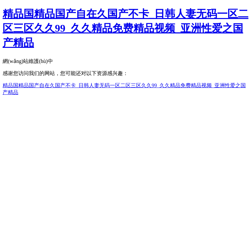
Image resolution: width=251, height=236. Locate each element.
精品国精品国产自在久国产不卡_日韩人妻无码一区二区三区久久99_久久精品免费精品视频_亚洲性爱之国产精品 (125, 28)
